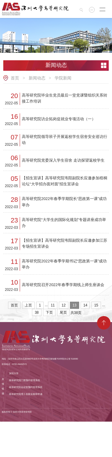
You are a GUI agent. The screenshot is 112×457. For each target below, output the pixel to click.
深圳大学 (14, 409)
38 (37, 348)
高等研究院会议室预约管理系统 (25, 422)
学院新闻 (63, 78)
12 (63, 341)
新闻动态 (37, 78)
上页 (28, 341)
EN (92, 10)
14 (85, 341)
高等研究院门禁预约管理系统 (24, 415)
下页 (49, 348)
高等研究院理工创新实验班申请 (25, 429)
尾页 (63, 348)
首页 (15, 78)
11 (53, 341)
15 (96, 341)
